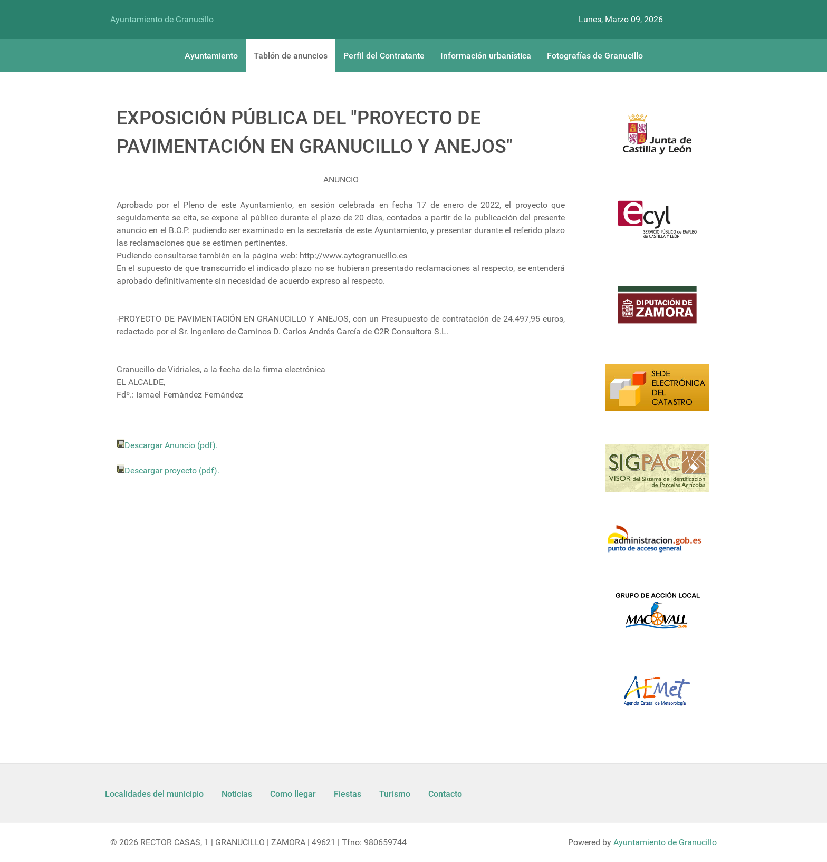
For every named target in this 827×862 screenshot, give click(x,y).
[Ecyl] (657, 225)
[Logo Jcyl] (657, 140)
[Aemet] (657, 697)
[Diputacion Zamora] (657, 311)
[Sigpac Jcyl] (657, 474)
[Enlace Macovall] (657, 616)
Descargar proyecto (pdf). (171, 471)
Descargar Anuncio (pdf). (171, 445)
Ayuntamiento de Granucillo (162, 19)
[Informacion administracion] (657, 545)
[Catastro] (657, 394)
